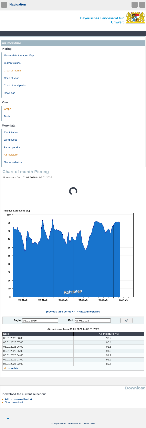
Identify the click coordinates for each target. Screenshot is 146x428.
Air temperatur (12, 147)
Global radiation (13, 162)
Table (7, 116)
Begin (17, 320)
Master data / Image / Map (19, 55)
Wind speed (11, 139)
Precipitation (11, 132)
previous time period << (60, 311)
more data (13, 368)
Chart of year (11, 78)
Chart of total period (15, 85)
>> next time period (88, 311)
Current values (12, 63)
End (70, 320)
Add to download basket (18, 399)
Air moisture (11, 154)
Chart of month (12, 70)
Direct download (13, 402)
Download (9, 93)
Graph (7, 109)
